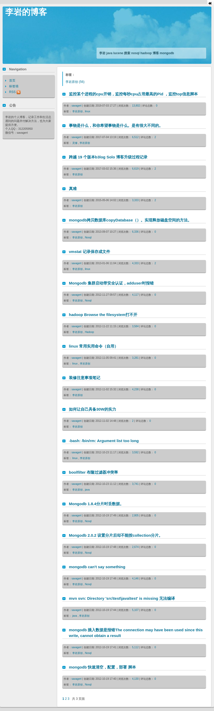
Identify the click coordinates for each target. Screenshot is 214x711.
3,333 (135, 200)
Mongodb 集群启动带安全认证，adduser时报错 (111, 283)
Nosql (88, 237)
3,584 (135, 326)
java (87, 489)
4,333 (135, 263)
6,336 (135, 231)
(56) (75, 82)
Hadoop (89, 332)
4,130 (135, 678)
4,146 (135, 578)
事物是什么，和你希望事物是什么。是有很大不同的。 (116, 125)
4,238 (135, 389)
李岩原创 (78, 111)
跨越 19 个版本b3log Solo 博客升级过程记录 (108, 157)
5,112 (135, 647)
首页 (12, 80)
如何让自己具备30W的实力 (92, 409)
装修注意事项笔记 (84, 377)
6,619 (135, 168)
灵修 (75, 142)
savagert (76, 105)
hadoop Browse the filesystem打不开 (103, 314)
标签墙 (14, 86)
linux (87, 111)
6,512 (135, 137)
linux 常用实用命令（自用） (93, 346)
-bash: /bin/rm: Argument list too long (104, 440)
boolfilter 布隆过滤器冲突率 (93, 472)
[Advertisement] (82, 53)
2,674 (135, 547)
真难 (73, 188)
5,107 (135, 610)
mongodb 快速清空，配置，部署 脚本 (102, 667)
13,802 (136, 105)
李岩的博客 (26, 12)
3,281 (135, 357)
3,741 (135, 484)
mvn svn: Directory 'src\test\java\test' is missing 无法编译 (122, 598)
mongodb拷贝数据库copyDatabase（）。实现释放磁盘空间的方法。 (130, 220)
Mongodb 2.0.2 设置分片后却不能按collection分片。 (116, 535)
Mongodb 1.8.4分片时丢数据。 (96, 504)
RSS (15, 92)
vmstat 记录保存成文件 (89, 251)
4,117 (135, 294)
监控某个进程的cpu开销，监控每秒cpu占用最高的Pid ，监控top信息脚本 (133, 94)
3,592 (135, 452)
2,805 (135, 515)
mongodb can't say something (97, 567)
